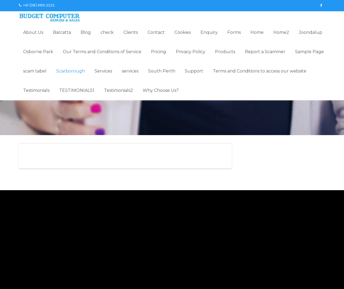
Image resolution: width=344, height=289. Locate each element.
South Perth (161, 71)
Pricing (158, 51)
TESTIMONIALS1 (76, 90)
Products (225, 51)
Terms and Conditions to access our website (259, 71)
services (130, 71)
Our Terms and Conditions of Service (102, 51)
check (107, 32)
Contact (156, 32)
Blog (86, 32)
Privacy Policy (190, 51)
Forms (234, 32)
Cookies (182, 32)
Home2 (281, 32)
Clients (130, 32)
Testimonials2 (118, 90)
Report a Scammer (265, 51)
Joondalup (310, 32)
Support (194, 71)
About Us (33, 32)
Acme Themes (290, 276)
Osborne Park (38, 51)
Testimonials (36, 90)
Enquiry (209, 32)
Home (257, 32)
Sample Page (309, 51)
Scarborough (70, 71)
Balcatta (62, 32)
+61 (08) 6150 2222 (37, 5)
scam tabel (34, 71)
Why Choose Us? (161, 90)
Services (103, 71)
